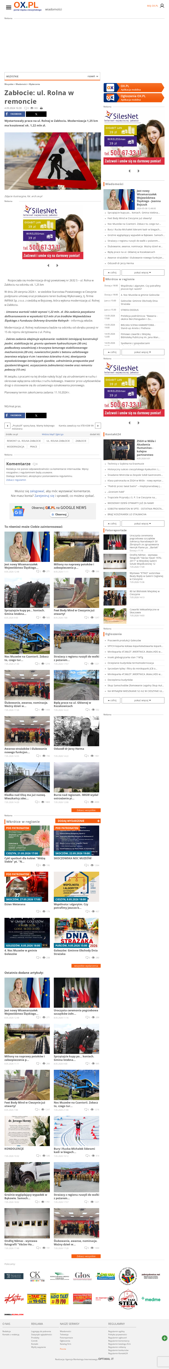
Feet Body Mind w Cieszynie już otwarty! (130, 218)
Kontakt (34, 1344)
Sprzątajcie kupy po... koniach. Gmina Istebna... (134, 212)
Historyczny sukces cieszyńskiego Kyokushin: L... (134, 469)
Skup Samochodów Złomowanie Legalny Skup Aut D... (135, 685)
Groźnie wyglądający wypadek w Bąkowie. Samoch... (136, 235)
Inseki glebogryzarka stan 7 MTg (125, 657)
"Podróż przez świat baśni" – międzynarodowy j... (135, 486)
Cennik (34, 1340)
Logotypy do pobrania (41, 1331)
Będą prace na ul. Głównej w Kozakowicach (131, 252)
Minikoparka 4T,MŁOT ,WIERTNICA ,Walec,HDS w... (135, 651)
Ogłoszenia (113, 634)
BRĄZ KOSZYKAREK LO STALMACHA (127, 514)
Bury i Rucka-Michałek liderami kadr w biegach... (134, 229)
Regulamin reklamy (117, 1347)
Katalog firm (65, 1344)
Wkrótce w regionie (23, 822)
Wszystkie (50, 76)
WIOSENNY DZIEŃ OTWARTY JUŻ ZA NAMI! (131, 503)
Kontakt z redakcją (10, 1334)
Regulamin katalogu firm (119, 1344)
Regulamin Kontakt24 (118, 1353)
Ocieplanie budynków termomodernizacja (131, 662)
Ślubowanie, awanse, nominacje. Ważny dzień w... (135, 246)
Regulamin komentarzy (118, 1340)
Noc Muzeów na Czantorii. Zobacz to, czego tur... (134, 223)
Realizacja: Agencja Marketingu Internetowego (84, 1359)
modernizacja (15, 446)
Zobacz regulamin (16, 479)
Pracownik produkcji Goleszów (124, 640)
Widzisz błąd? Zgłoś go (53, 434)
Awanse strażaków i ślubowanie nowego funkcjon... (136, 257)
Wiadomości (22, 84)
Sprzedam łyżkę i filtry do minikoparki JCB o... (132, 668)
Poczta (63, 1348)
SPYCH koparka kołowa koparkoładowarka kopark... (135, 646)
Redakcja (6, 1331)
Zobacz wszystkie (86, 810)
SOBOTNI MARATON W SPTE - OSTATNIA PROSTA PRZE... (135, 508)
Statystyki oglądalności (41, 1334)
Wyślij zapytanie (38, 1347)
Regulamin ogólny (116, 1331)
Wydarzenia (34, 84)
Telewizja (64, 1334)
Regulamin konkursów (118, 1350)
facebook (13, 114)
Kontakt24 (113, 434)
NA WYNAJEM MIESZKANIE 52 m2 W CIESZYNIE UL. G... (135, 691)
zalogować (37, 491)
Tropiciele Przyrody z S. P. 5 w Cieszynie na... (132, 497)
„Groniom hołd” (116, 491)
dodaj (71, 821)
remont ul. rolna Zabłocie (24, 440)
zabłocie (81, 440)
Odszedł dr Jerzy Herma (121, 263)
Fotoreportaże (116, 530)
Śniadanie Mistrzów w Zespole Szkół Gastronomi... (135, 474)
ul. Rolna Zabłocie (58, 440)
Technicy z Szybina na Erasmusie (126, 463)
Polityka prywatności (117, 1334)
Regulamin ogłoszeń (117, 1337)
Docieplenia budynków (120, 679)
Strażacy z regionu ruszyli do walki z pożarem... (134, 240)
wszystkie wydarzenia (86, 965)
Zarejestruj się (44, 496)
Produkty (35, 1337)
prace (33, 446)
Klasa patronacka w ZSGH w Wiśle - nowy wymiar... (135, 480)
